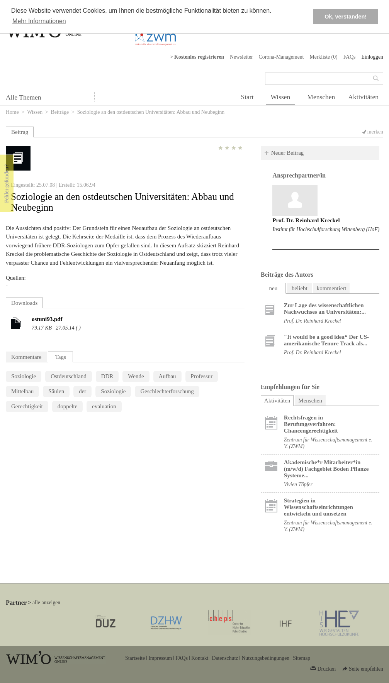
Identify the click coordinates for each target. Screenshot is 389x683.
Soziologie (23, 376)
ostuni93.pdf (47, 319)
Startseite (135, 658)
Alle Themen (23, 97)
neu (273, 288)
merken (375, 132)
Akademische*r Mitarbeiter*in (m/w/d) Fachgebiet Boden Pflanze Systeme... (326, 468)
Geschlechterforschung (167, 391)
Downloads (24, 303)
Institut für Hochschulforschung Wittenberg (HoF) (325, 229)
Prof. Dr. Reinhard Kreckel (306, 220)
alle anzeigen (46, 602)
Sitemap (301, 658)
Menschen (321, 97)
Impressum (160, 658)
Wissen (280, 97)
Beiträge (60, 112)
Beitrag (19, 132)
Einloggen (372, 57)
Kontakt (199, 658)
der (82, 391)
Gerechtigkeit (27, 406)
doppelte (68, 406)
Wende (136, 376)
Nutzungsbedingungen (265, 658)
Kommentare (26, 357)
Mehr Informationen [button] (39, 21)
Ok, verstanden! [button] (345, 17)
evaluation (104, 406)
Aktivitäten (363, 97)
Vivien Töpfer (298, 484)
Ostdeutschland (68, 376)
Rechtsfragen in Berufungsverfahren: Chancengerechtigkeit (311, 424)
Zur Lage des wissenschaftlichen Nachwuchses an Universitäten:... (325, 308)
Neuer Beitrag (287, 153)
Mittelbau (22, 391)
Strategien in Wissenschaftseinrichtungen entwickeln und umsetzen (318, 507)
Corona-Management (281, 57)
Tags (60, 357)
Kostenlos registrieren (199, 57)
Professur (202, 376)
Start (247, 97)
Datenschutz (225, 658)
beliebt (299, 288)
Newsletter (241, 57)
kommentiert (332, 288)
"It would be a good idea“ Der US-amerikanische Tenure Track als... (326, 340)
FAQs (349, 57)
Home (12, 112)
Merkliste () (323, 57)
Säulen (56, 391)
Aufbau (167, 376)
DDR (107, 376)
